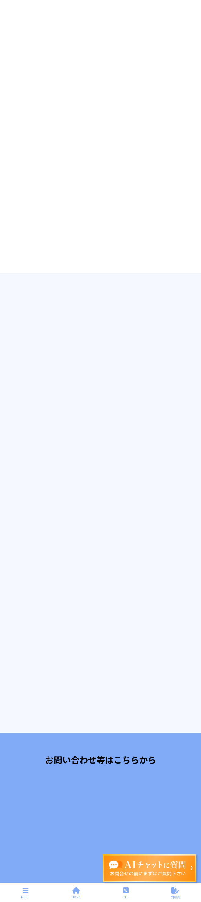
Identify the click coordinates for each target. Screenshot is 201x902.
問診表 (175, 893)
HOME (76, 893)
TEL (126, 893)
